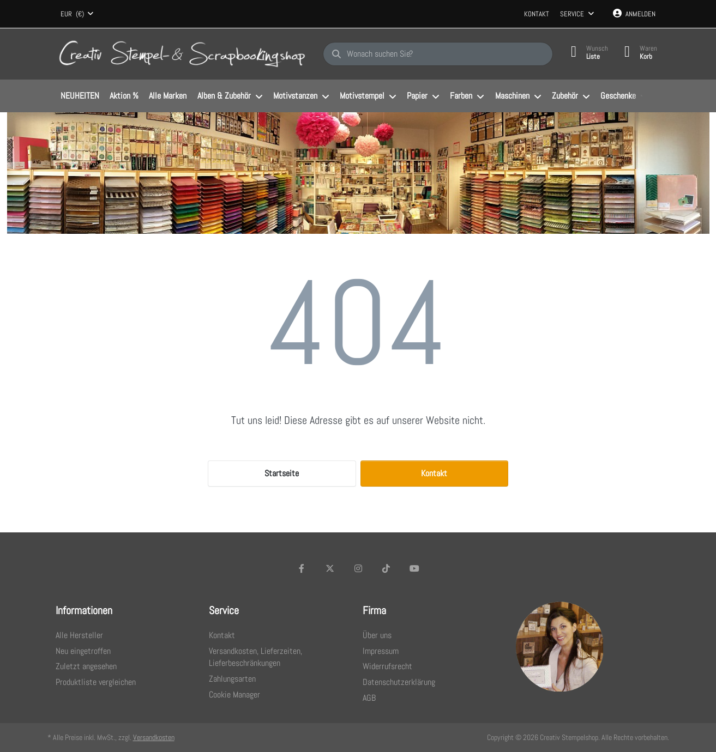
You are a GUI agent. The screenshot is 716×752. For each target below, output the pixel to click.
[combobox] (77, 14)
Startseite (281, 473)
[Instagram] (358, 568)
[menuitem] (80, 96)
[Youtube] (414, 568)
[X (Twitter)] (330, 568)
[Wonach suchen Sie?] (438, 54)
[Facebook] (302, 568)
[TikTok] (386, 568)
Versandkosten (154, 737)
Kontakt (536, 14)
